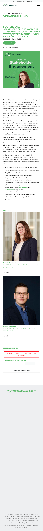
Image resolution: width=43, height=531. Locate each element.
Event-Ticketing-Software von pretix (21, 370)
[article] (21, 362)
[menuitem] (13, 1)
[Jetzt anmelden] (9, 43)
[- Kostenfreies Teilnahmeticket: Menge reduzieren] (24, 364)
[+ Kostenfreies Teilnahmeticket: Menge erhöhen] (36, 364)
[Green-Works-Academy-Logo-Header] (17, 5)
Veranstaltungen (20, 1)
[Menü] (37, 5)
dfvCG (13, 1)
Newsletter (29, 1)
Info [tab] (6, 272)
